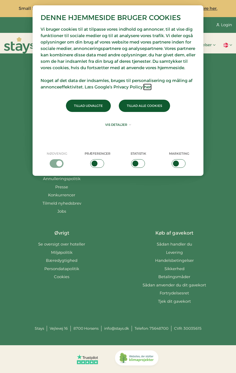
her (147, 87)
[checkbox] (57, 159)
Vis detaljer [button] (118, 125)
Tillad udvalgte (88, 106)
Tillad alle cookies (144, 106)
